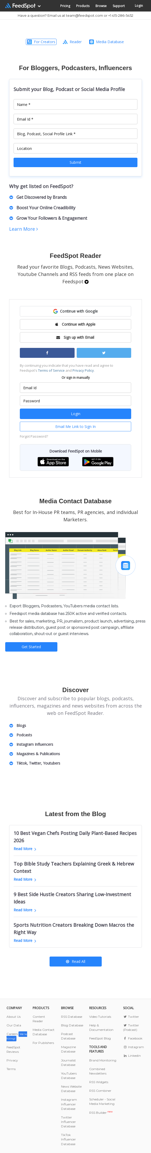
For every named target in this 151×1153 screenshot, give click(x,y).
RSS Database (71, 1017)
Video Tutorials (100, 1017)
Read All (75, 961)
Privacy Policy (83, 370)
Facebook (132, 1038)
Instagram (133, 1047)
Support (119, 6)
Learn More (23, 229)
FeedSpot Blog (100, 1038)
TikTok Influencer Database (68, 1139)
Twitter (131, 1017)
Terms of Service (51, 370)
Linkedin (132, 1056)
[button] (75, 311)
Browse (101, 6)
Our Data (14, 1025)
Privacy (12, 1060)
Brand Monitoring (102, 1060)
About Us (14, 1017)
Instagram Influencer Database (69, 1104)
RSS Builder (101, 1113)
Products (82, 6)
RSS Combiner (100, 1091)
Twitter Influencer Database (68, 1121)
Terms (11, 1069)
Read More (25, 848)
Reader (72, 41)
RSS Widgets (98, 1082)
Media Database (106, 41)
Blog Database (72, 1025)
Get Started (31, 646)
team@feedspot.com (84, 15)
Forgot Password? (34, 436)
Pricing (65, 6)
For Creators (41, 41)
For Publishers (43, 1043)
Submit (75, 162)
